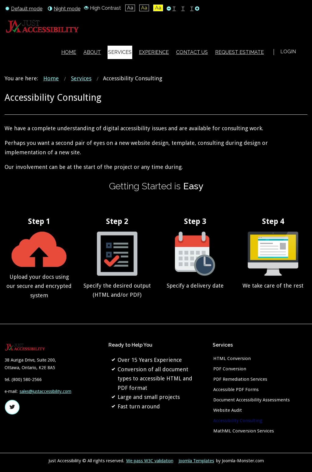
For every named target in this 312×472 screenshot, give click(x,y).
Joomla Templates (196, 460)
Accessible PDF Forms (236, 389)
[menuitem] (69, 52)
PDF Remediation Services (240, 379)
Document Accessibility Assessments (251, 400)
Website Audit (227, 410)
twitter (12, 407)
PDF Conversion (229, 369)
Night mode (64, 8)
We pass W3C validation (149, 460)
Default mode (23, 8)
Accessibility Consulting (237, 420)
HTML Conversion (232, 358)
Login (288, 51)
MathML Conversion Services (243, 431)
